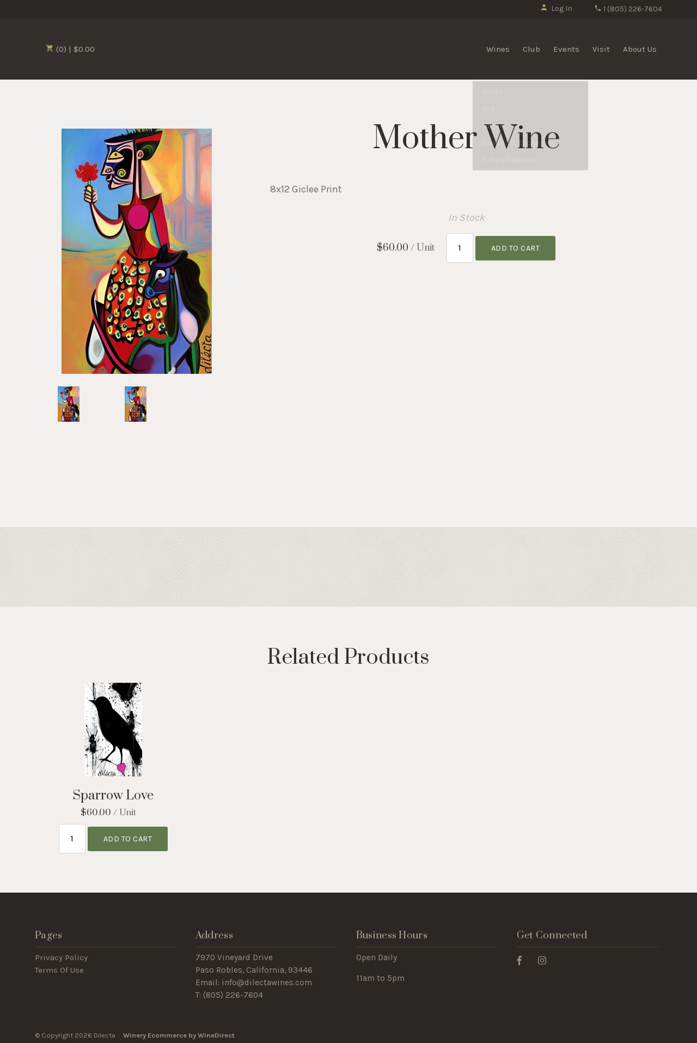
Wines (498, 49)
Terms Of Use (59, 966)
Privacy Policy (61, 954)
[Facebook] (523, 956)
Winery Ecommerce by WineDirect (179, 1031)
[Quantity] (460, 246)
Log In (556, 8)
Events (566, 49)
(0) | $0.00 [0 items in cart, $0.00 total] (70, 49)
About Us (640, 49)
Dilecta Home (162, 48)
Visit (601, 49)
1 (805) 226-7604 (628, 9)
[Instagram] (546, 956)
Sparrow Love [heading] (113, 796)
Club (531, 49)
